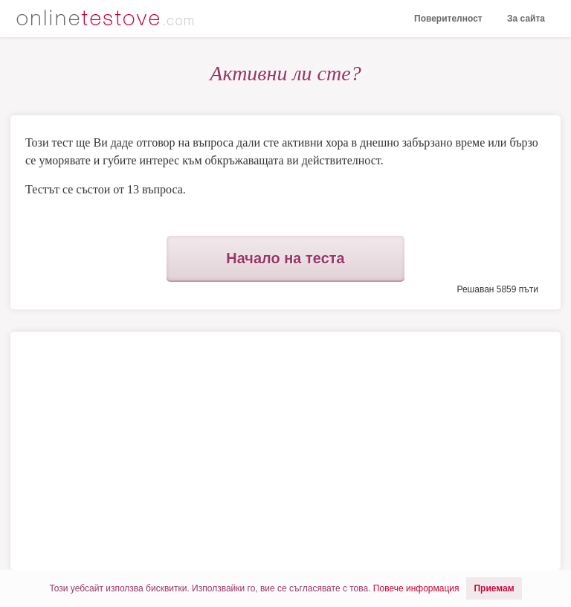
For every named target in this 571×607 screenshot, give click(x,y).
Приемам (494, 588)
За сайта (526, 18)
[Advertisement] (150, 451)
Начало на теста (285, 258)
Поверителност (448, 18)
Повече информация (416, 588)
